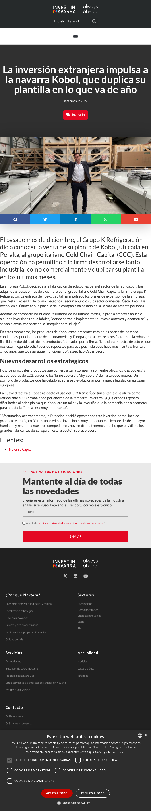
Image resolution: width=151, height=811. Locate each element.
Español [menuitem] (73, 21)
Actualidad (88, 653)
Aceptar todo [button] (57, 793)
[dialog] (75, 770)
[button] (94, 21)
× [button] (146, 735)
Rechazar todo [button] (93, 793)
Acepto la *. (65, 523)
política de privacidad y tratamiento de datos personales (70, 523)
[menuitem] (59, 21)
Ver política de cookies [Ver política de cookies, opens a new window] (112, 752)
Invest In (78, 115)
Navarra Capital (20, 450)
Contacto (14, 707)
